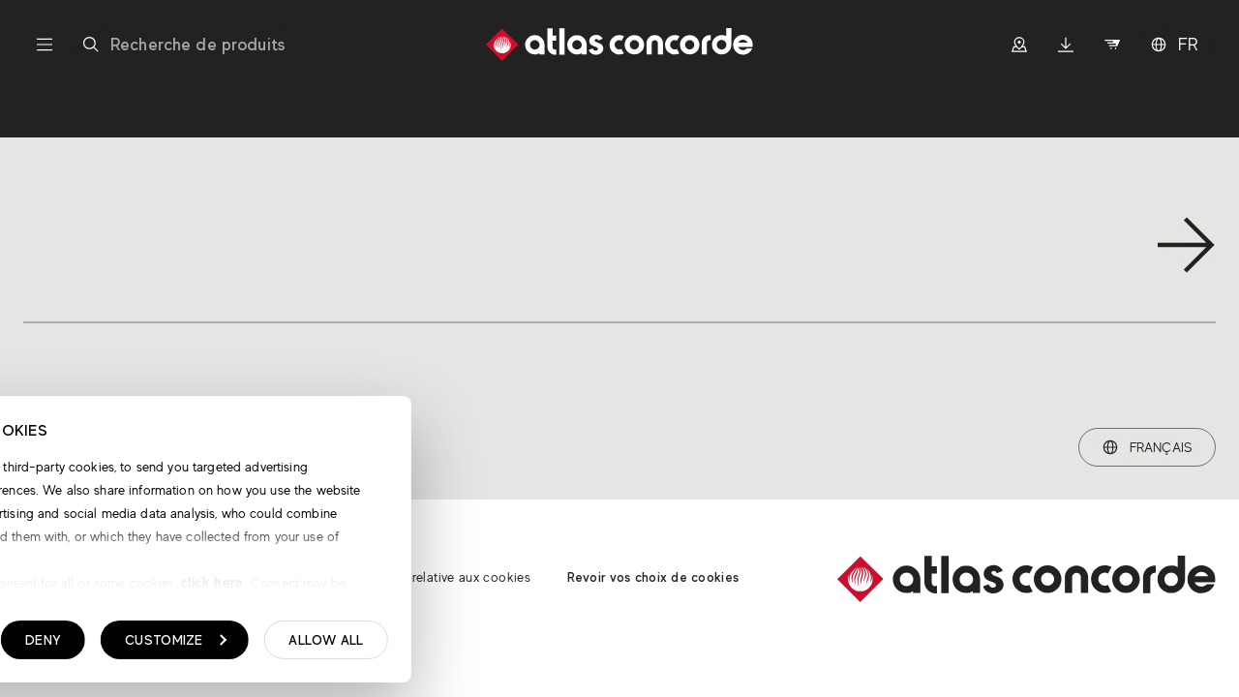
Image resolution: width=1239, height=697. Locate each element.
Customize (471, 644)
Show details (114, 645)
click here (505, 587)
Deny (338, 644)
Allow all (621, 644)
